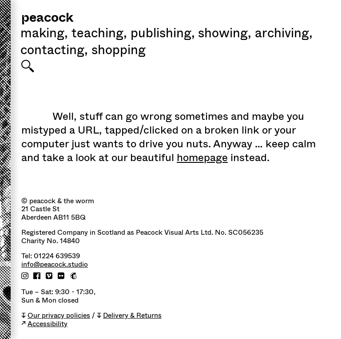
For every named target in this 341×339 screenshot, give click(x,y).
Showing (224, 34)
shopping (118, 51)
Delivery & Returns (132, 315)
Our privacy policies (59, 315)
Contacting (54, 51)
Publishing (163, 34)
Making (44, 34)
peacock (47, 18)
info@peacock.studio (54, 264)
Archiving (284, 34)
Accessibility (47, 324)
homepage (202, 157)
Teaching (99, 34)
